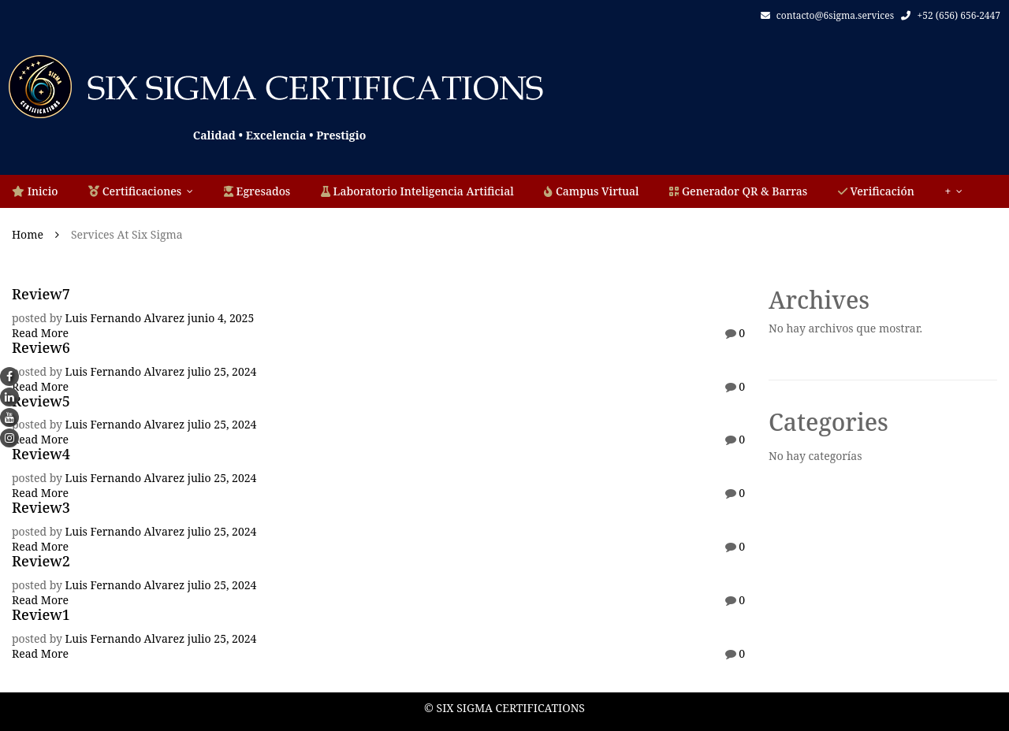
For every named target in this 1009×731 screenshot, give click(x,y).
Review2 (41, 560)
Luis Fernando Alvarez (125, 317)
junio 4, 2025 (221, 317)
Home (27, 234)
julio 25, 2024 (222, 371)
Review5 (41, 400)
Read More (40, 332)
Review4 (41, 453)
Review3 (41, 507)
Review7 (41, 293)
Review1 (41, 614)
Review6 (41, 347)
